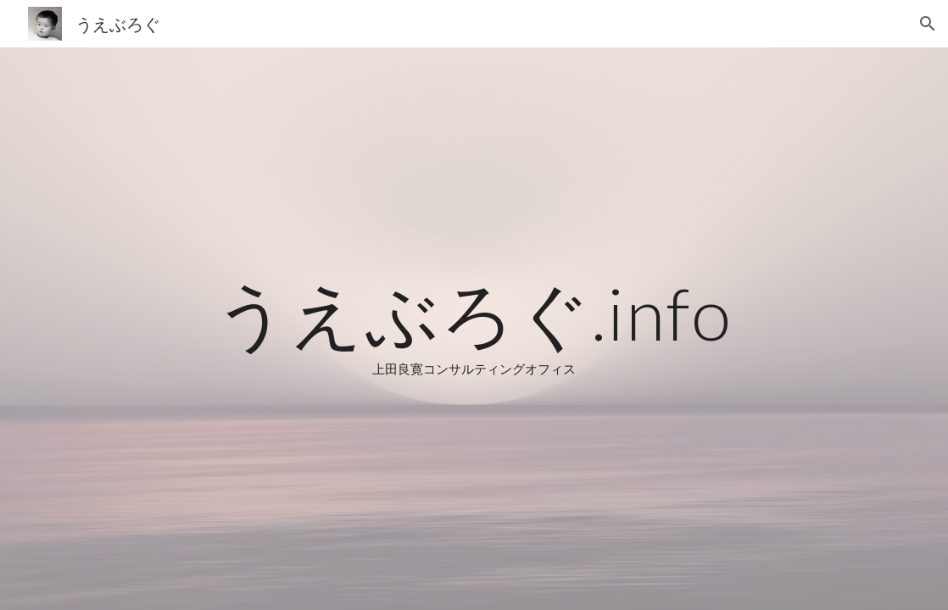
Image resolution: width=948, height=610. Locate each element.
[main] (474, 328)
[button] (927, 23)
